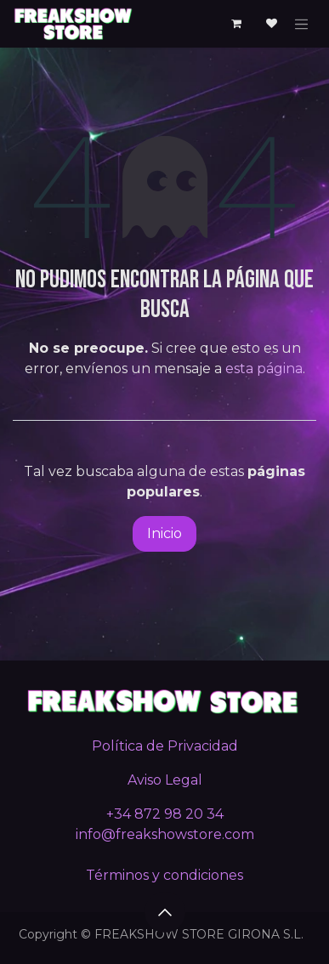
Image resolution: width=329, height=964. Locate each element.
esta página (264, 368)
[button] (165, 912)
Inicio (164, 533)
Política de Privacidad (165, 746)
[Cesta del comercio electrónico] (236, 23)
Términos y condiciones (164, 875)
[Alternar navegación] (301, 24)
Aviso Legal (165, 780)
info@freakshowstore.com (165, 834)
